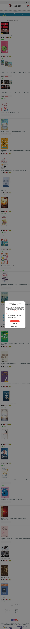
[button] (15, 326)
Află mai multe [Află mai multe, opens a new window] (15, 310)
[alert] (15, 314)
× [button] (24, 301)
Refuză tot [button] (15, 323)
